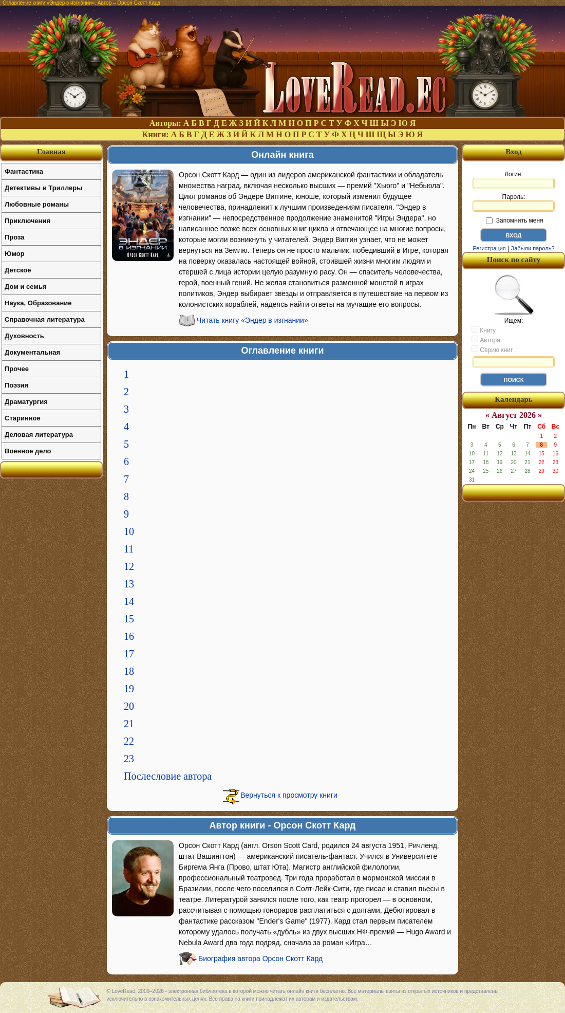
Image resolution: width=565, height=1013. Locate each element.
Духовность (24, 336)
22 (129, 741)
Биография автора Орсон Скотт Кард (260, 958)
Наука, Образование (38, 303)
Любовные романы (37, 204)
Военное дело (28, 451)
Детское (18, 270)
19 (129, 688)
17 (129, 653)
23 (129, 758)
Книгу (484, 330)
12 (129, 566)
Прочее (17, 369)
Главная (51, 152)
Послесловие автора (168, 776)
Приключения (27, 221)
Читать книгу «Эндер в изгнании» (252, 320)
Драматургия (26, 402)
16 (129, 636)
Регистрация (489, 248)
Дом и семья (26, 286)
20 (129, 706)
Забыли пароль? (533, 248)
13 (129, 584)
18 (129, 671)
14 (129, 601)
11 (129, 549)
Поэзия (16, 385)
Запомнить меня (514, 220)
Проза (15, 237)
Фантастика (24, 171)
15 (129, 618)
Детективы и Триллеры (43, 188)
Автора (486, 340)
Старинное (23, 418)
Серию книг (492, 349)
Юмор (15, 253)
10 (129, 531)
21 (129, 723)
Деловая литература (39, 434)
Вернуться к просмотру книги (288, 795)
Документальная (32, 352)
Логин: (514, 180)
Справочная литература (45, 319)
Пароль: (514, 202)
